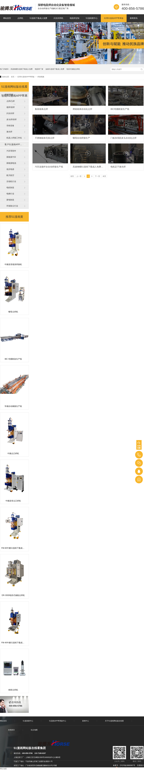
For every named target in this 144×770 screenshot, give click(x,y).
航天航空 (10, 175)
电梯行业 (10, 194)
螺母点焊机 (13, 312)
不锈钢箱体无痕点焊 (44, 138)
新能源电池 (11, 163)
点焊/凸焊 (10, 101)
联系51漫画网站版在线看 (41, 26)
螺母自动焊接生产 (81, 138)
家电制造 (10, 200)
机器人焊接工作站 (14, 138)
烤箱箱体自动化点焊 (82, 109)
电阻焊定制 (74, 18)
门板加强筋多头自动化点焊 (123, 138)
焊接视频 (40, 77)
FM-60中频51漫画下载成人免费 (14, 548)
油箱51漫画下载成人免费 (54, 69)
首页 (13, 77)
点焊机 (20, 18)
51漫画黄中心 (92, 18)
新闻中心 (85, 721)
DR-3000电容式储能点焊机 (13, 595)
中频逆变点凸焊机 (13, 501)
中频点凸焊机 (13, 453)
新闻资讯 (134, 18)
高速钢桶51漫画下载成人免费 (22, 69)
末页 (104, 176)
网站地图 (3, 769)
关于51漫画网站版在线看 (14, 26)
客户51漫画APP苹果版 (14, 144)
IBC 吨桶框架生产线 (13, 359)
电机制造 (10, 188)
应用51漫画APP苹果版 (113, 18)
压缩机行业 (11, 181)
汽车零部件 (11, 151)
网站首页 (7, 18)
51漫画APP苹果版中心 (57, 721)
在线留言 (11, 730)
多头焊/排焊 (11, 119)
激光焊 (9, 132)
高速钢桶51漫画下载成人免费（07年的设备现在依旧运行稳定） (88, 167)
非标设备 (10, 126)
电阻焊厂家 (39, 69)
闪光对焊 (10, 113)
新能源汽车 (11, 157)
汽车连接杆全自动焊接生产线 (49, 167)
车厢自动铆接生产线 (13, 406)
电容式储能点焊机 (73, 69)
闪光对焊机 (58, 18)
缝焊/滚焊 (10, 107)
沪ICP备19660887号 (127, 765)
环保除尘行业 (12, 206)
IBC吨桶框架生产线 (120, 109)
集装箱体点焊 (41, 109)
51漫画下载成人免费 (38, 18)
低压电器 (10, 169)
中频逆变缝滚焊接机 (13, 264)
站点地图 (34, 730)
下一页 (97, 176)
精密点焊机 (13, 690)
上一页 (78, 176)
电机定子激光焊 (118, 167)
